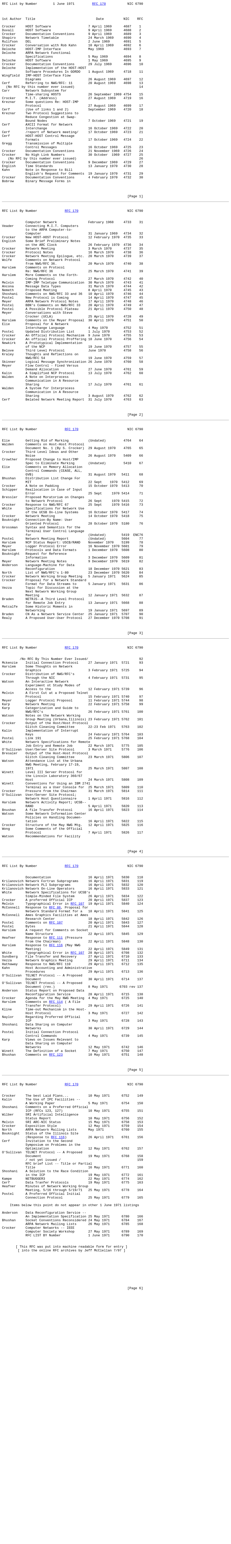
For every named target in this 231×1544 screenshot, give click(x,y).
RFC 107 (77, 1078)
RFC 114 (56, 1196)
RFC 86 (55, 1083)
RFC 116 (56, 1128)
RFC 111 (56, 1119)
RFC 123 (56, 1259)
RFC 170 (99, 4)
